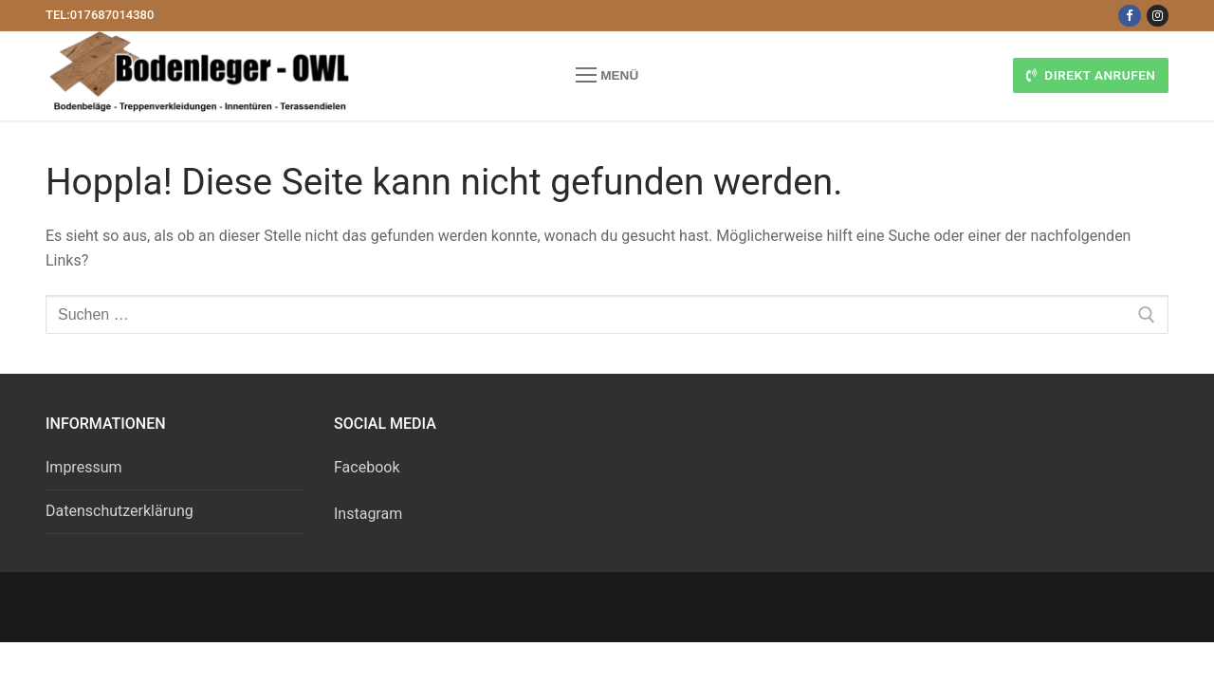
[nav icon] (607, 76)
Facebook (366, 467)
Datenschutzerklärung (119, 511)
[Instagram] (1157, 16)
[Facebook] (1129, 16)
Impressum (84, 467)
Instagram (368, 514)
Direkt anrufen (1090, 75)
